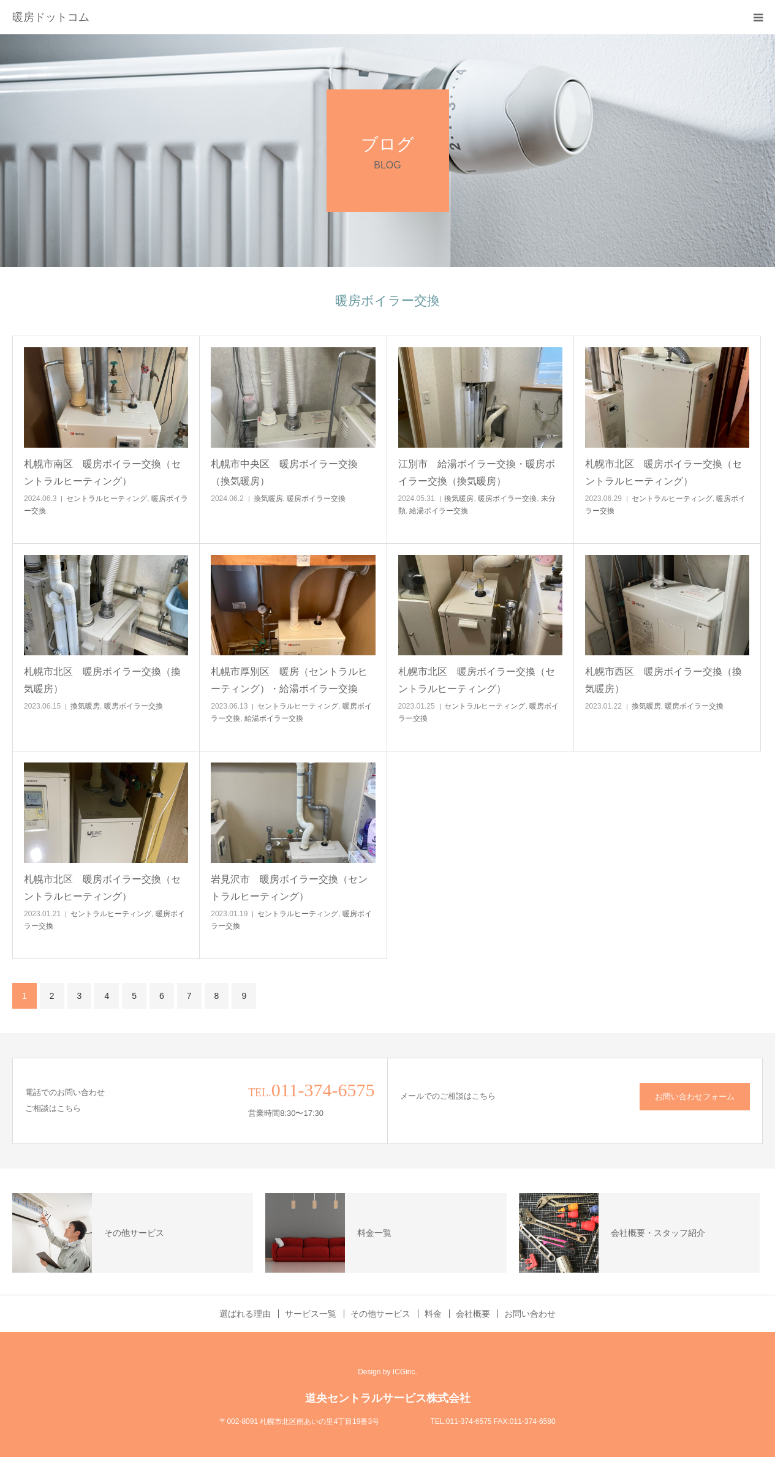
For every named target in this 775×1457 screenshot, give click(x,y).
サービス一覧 (310, 1313)
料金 (433, 1313)
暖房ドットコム (50, 17)
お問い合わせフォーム (695, 1096)
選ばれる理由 (245, 1313)
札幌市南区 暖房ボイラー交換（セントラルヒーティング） (102, 472)
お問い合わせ (530, 1313)
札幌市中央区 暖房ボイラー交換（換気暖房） (284, 472)
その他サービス (380, 1313)
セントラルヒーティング (106, 498)
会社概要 (473, 1313)
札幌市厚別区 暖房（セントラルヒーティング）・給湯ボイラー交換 (289, 679)
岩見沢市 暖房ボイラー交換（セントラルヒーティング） (289, 887)
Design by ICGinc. (387, 1372)
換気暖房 (268, 498)
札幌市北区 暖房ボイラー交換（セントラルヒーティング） (663, 472)
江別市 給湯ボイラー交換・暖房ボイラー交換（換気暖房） (476, 472)
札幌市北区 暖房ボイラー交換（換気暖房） (102, 679)
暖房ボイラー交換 (316, 498)
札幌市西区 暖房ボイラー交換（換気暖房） (663, 679)
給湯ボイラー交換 (438, 510)
